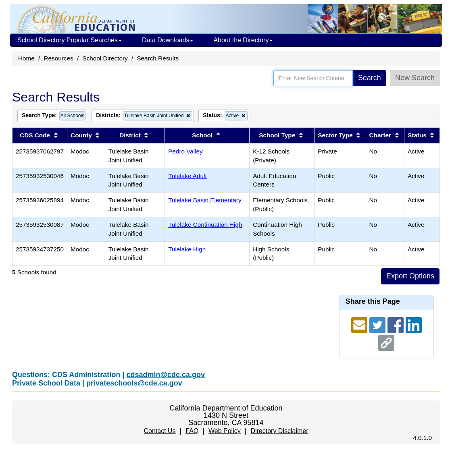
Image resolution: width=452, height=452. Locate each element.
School (202, 135)
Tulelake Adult (187, 175)
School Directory (104, 58)
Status (417, 135)
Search (369, 78)
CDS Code (35, 135)
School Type (277, 135)
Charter (380, 135)
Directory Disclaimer (279, 430)
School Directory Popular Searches (69, 40)
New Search (415, 78)
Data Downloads (167, 40)
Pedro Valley (185, 151)
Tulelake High (187, 249)
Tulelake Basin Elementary (204, 200)
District (130, 135)
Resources (58, 58)
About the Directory (243, 40)
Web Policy (224, 430)
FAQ (191, 430)
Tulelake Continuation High (205, 224)
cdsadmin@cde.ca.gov (165, 375)
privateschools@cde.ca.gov (134, 383)
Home (26, 58)
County (81, 135)
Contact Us (159, 430)
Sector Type (335, 135)
